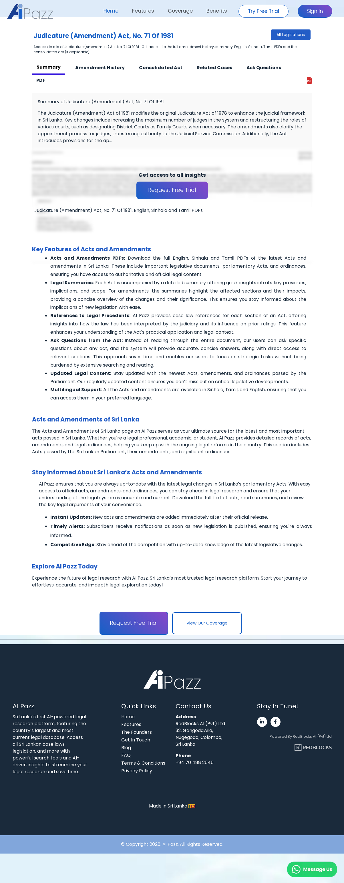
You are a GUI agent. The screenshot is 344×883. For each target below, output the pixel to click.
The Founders (136, 732)
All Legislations (291, 34)
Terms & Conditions (143, 763)
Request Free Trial (172, 190)
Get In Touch (135, 740)
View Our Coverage (207, 623)
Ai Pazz (170, 844)
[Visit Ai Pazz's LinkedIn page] (262, 722)
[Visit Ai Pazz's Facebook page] (276, 722)
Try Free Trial (263, 11)
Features (143, 10)
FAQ (126, 755)
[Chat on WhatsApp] (298, 863)
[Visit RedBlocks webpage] (313, 745)
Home (111, 10)
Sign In (315, 11)
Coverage (180, 10)
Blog (126, 747)
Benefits (216, 10)
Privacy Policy (136, 770)
